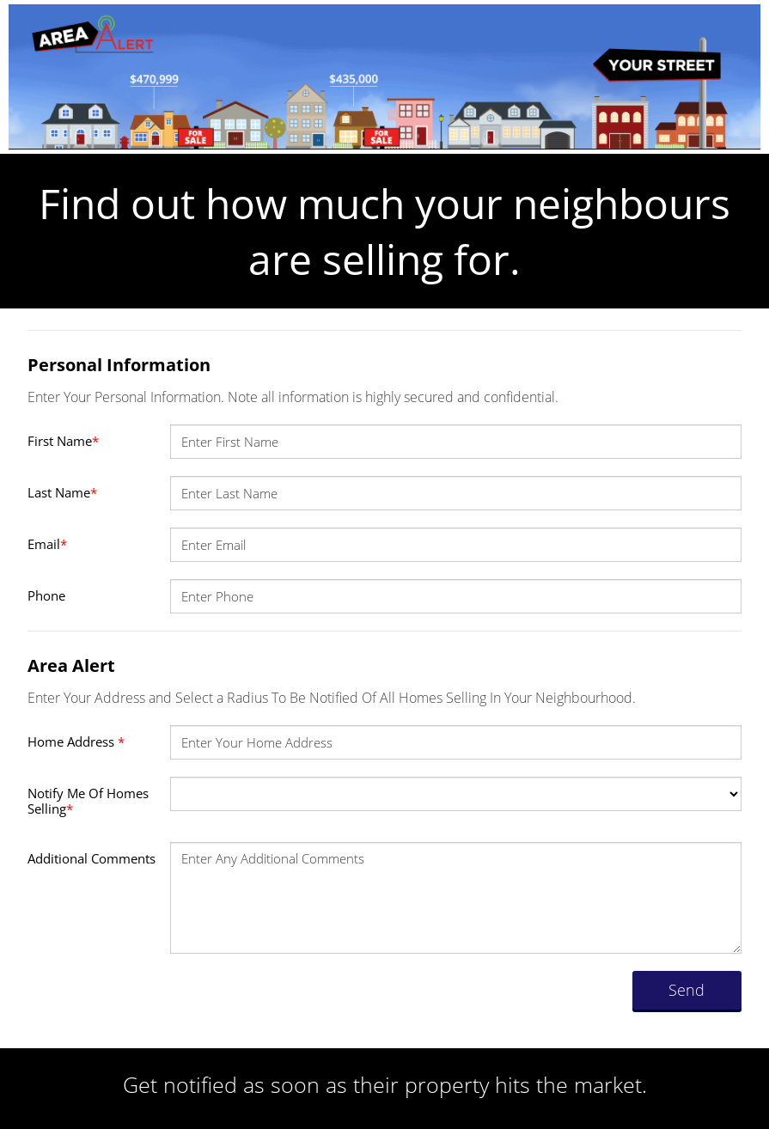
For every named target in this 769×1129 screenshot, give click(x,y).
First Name (63, 440)
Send (686, 989)
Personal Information (119, 364)
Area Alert (71, 665)
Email (47, 543)
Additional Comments (91, 858)
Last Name (62, 492)
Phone (46, 595)
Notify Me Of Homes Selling (88, 800)
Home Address (76, 741)
